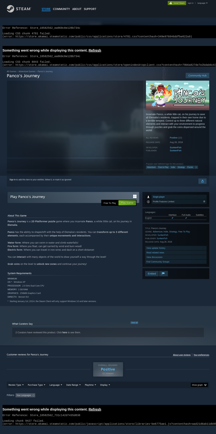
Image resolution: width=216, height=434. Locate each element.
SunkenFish (175, 151)
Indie (173, 171)
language (201, 3)
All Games (11, 75)
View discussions (154, 261)
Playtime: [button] (84, 402)
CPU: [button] (153, 402)
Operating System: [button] (136, 402)
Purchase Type (35, 391)
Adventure (151, 171)
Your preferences (201, 359)
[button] (18, 401)
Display (103, 391)
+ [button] (196, 171)
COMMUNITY (61, 9)
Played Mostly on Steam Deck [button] (108, 402)
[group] (108, 402)
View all (134, 327)
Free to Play (163, 171)
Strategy (181, 171)
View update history (155, 252)
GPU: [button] (165, 402)
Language (54, 391)
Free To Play (184, 235)
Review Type (14, 391)
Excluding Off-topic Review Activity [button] (57, 402)
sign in (190, 3)
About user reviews (182, 359)
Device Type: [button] (180, 402)
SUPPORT (90, 9)
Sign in (12, 184)
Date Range (72, 391)
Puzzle (190, 171)
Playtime (89, 391)
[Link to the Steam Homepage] (21, 11)
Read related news (155, 256)
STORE (46, 9)
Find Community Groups (157, 265)
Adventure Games (27, 75)
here (64, 336)
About (77, 9)
